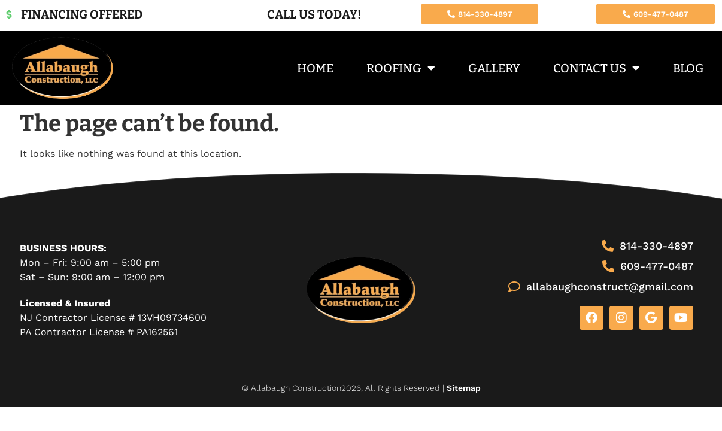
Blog (688, 68)
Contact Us (596, 68)
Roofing (400, 68)
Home (315, 68)
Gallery (494, 68)
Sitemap (464, 388)
